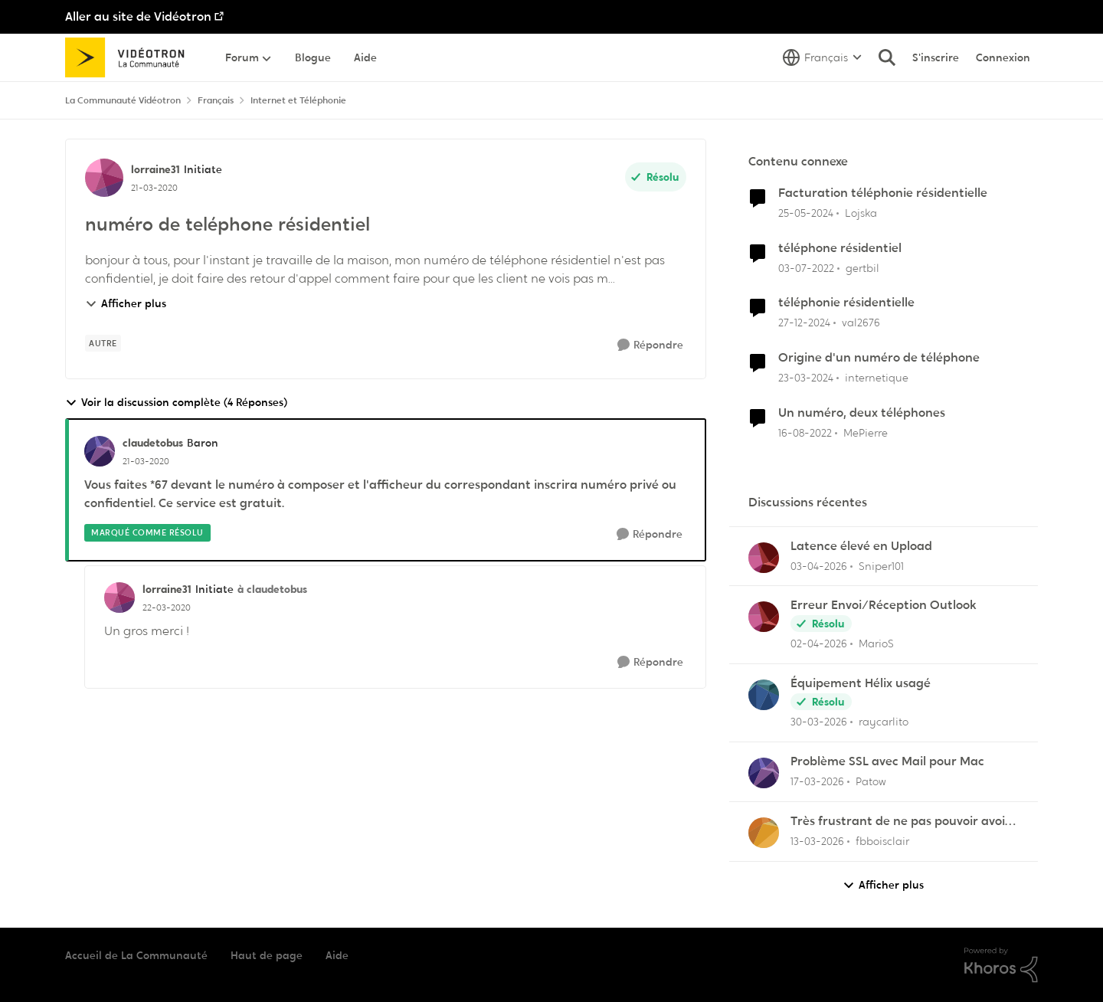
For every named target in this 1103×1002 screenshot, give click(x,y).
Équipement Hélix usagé (860, 683)
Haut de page (267, 955)
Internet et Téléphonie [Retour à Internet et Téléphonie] (298, 100)
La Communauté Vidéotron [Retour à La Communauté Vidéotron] (123, 100)
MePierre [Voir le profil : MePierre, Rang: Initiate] (865, 433)
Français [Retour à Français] (216, 100)
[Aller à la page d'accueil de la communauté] (130, 57)
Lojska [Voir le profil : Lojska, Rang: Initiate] (861, 213)
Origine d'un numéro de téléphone (879, 357)
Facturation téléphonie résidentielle (882, 193)
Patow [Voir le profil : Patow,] (871, 781)
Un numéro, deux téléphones (861, 413)
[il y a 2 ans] (805, 213)
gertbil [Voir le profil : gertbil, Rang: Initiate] (862, 267)
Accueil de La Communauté (136, 955)
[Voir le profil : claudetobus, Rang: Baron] (99, 451)
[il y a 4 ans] (806, 268)
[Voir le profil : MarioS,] (763, 616)
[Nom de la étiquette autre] (103, 343)
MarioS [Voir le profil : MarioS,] (876, 643)
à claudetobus (272, 589)
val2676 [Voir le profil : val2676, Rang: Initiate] (861, 322)
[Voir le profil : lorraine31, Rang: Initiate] (104, 178)
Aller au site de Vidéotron (138, 16)
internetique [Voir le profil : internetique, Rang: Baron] (876, 378)
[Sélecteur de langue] (822, 57)
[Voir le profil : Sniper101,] (763, 557)
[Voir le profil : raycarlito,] (763, 694)
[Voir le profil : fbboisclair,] (763, 832)
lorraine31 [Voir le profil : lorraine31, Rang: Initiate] (155, 169)
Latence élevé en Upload (861, 546)
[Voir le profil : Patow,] (763, 773)
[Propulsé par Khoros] (1001, 965)
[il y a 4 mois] (817, 782)
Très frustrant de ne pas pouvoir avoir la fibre (900, 822)
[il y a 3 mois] (818, 566)
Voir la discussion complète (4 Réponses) (176, 402)
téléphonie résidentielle (846, 302)
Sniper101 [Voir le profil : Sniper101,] (881, 565)
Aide (337, 955)
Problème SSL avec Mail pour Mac (887, 761)
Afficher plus (125, 303)
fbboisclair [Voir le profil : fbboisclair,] (882, 841)
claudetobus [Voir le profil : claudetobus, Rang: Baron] (153, 443)
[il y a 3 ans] (805, 433)
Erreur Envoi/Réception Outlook (883, 605)
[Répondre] (650, 345)
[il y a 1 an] (804, 323)
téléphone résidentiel (840, 248)
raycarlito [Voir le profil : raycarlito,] (883, 722)
